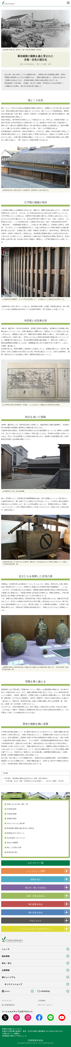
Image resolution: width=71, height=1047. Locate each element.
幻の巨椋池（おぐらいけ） (16, 838)
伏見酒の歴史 (12, 809)
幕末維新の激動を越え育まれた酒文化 (20, 828)
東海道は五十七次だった (16, 833)
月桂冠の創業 (12, 814)
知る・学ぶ (7, 963)
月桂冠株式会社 (35, 1040)
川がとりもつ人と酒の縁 (16, 823)
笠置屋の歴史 (12, 818)
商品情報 (6, 956)
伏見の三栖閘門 (12, 843)
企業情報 (6, 970)
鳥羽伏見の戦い (12, 852)
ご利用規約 (41, 1000)
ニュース (6, 949)
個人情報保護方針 (8, 1005)
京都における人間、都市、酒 (17, 804)
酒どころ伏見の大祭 (14, 847)
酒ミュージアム (8, 977)
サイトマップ (6, 1000)
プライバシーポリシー (45, 1005)
